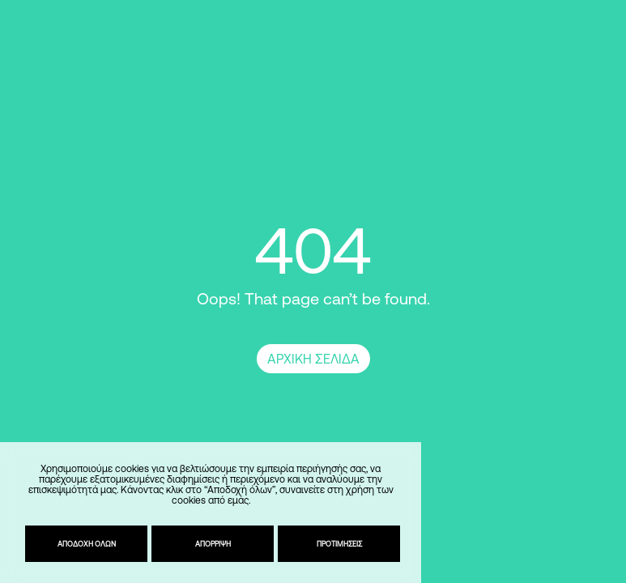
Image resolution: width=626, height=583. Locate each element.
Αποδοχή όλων (86, 543)
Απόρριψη (213, 543)
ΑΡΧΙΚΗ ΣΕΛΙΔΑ (313, 358)
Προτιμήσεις (339, 543)
